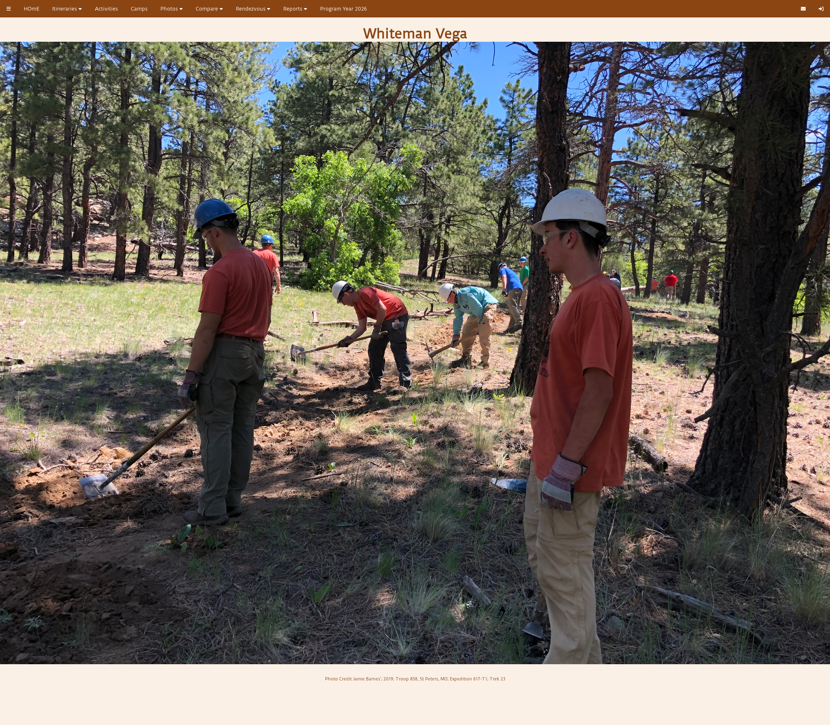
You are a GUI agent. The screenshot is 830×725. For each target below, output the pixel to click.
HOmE (31, 9)
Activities (106, 9)
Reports (295, 9)
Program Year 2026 (343, 9)
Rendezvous (253, 9)
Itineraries (67, 9)
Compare (209, 9)
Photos (171, 9)
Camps (139, 9)
